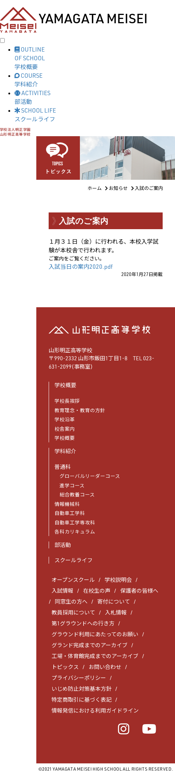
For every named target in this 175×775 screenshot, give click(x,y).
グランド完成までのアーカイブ (89, 645)
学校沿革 (64, 419)
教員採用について (73, 612)
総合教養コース (74, 494)
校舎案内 (64, 429)
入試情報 (62, 590)
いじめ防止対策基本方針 (81, 688)
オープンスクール (73, 579)
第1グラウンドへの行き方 (83, 623)
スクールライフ (73, 560)
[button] (95, 57)
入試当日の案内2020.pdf (81, 266)
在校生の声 (96, 590)
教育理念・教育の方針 (79, 410)
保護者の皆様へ (139, 590)
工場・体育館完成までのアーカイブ (95, 656)
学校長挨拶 (67, 401)
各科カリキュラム (74, 531)
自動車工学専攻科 (74, 522)
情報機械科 (67, 504)
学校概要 (64, 438)
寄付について (113, 601)
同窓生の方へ (71, 601)
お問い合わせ (105, 667)
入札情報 (116, 612)
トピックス (65, 667)
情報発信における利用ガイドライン (95, 710)
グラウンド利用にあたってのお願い (95, 634)
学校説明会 (118, 579)
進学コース (69, 485)
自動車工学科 (69, 513)
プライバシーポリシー (79, 677)
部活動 (62, 544)
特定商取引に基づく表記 (81, 699)
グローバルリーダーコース (87, 476)
